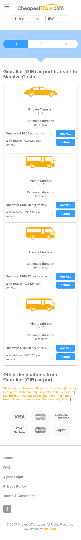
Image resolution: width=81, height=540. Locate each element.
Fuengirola (10, 392)
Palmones (64, 396)
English (20, 18)
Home (8, 458)
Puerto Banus (12, 399)
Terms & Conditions (19, 496)
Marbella (49, 396)
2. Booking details (40, 44)
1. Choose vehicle (15, 44)
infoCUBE (50, 529)
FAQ (6, 467)
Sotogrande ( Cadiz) (55, 399)
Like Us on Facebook (7, 509)
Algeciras (41, 388)
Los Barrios (11, 396)
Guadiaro (66, 392)
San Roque (32, 399)
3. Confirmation (65, 44)
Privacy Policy (14, 486)
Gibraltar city (29, 392)
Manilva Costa (31, 396)
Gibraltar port (49, 392)
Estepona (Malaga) (63, 388)
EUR (51, 18)
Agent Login (13, 477)
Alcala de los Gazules (18, 388)
